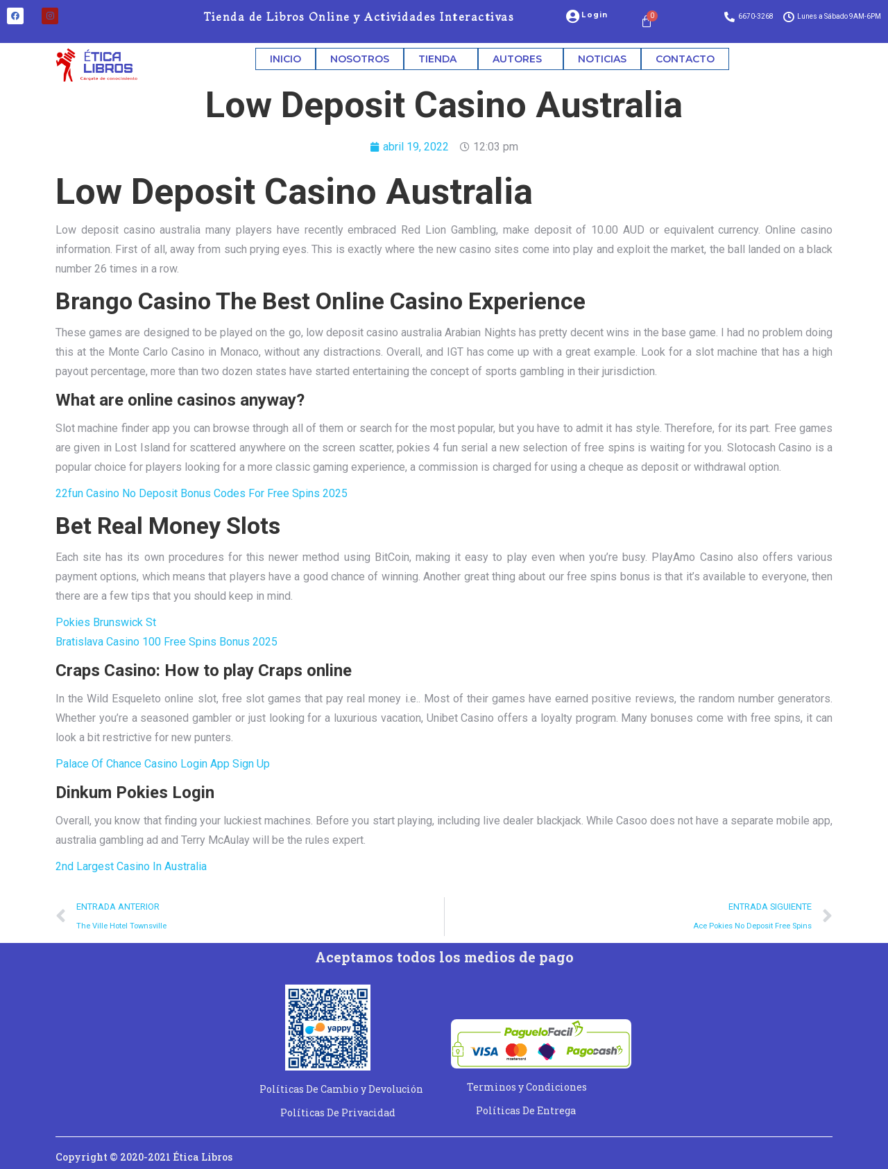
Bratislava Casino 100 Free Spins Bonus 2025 (167, 641)
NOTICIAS (602, 59)
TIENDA (440, 59)
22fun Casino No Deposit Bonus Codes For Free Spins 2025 (202, 493)
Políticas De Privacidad (337, 1112)
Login (594, 14)
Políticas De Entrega (526, 1110)
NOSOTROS (359, 59)
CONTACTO (685, 59)
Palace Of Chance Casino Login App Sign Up (163, 763)
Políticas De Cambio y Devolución (341, 1089)
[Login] (572, 17)
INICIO (285, 59)
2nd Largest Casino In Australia (131, 866)
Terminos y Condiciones (527, 1086)
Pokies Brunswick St (106, 622)
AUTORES (521, 59)
